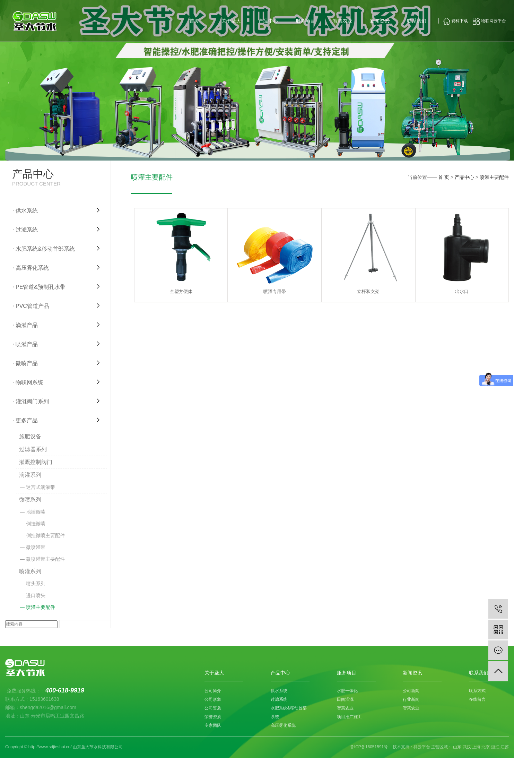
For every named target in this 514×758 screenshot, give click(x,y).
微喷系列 (30, 499)
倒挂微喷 (35, 523)
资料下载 (455, 20)
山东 (457, 746)
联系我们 (416, 21)
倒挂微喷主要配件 (45, 535)
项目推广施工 (349, 716)
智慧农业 (342, 21)
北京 (485, 746)
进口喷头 (35, 595)
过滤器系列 (33, 449)
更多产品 (27, 420)
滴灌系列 (30, 475)
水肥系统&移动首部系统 (45, 249)
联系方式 (477, 690)
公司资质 (212, 708)
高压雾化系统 (32, 268)
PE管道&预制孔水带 (41, 287)
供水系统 (27, 211)
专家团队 (212, 725)
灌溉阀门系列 (32, 401)
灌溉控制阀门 (35, 462)
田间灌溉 (345, 699)
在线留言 (477, 699)
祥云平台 (421, 746)
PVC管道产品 (32, 306)
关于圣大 (231, 21)
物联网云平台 (489, 20)
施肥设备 (30, 436)
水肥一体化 (347, 690)
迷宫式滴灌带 (40, 487)
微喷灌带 (35, 547)
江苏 (504, 746)
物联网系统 (29, 382)
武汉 (467, 746)
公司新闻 (411, 690)
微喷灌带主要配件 (45, 559)
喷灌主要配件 (40, 607)
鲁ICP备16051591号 (369, 746)
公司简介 (212, 690)
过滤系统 (27, 230)
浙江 (495, 746)
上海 (476, 746)
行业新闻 (411, 699)
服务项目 (305, 21)
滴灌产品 (27, 325)
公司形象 (212, 699)
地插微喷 (35, 512)
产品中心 (268, 21)
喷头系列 (35, 583)
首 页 (443, 177)
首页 (194, 21)
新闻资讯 (379, 21)
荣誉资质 (212, 716)
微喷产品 (27, 363)
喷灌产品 (27, 344)
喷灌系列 (30, 571)
